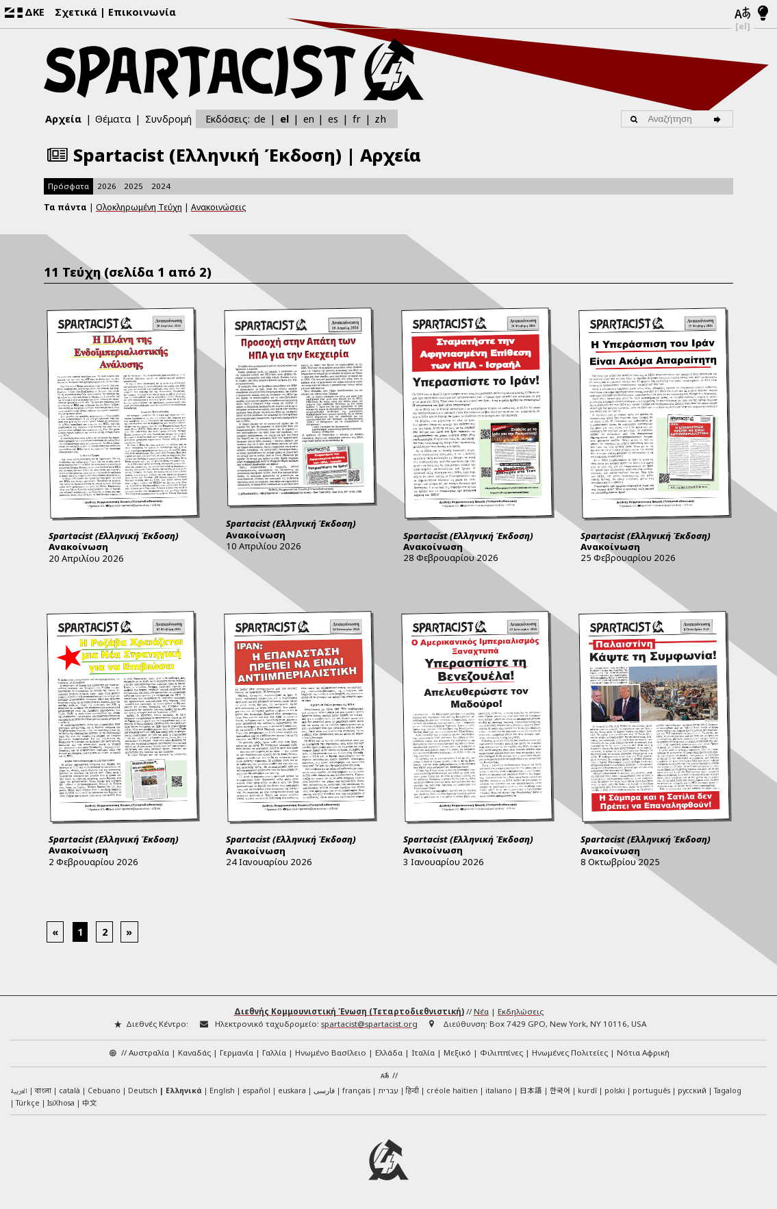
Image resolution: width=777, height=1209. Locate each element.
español (256, 1090)
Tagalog (727, 1090)
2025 (133, 186)
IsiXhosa (61, 1103)
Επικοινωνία (142, 11)
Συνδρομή (168, 118)
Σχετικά (76, 11)
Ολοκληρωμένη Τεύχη (139, 207)
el (284, 118)
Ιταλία (423, 1052)
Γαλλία (274, 1052)
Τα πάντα (65, 207)
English (222, 1090)
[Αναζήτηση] (720, 119)
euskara (292, 1090)
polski (614, 1090)
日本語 (531, 1090)
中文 (89, 1102)
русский (692, 1090)
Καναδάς (194, 1052)
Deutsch (142, 1090)
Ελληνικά (184, 1090)
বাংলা (43, 1091)
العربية (18, 1092)
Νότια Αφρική (643, 1052)
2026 (106, 186)
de (260, 118)
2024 (160, 186)
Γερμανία (236, 1052)
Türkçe (28, 1103)
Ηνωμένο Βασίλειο (330, 1052)
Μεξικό (457, 1052)
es (333, 118)
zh (380, 118)
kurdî (587, 1090)
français (356, 1090)
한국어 (560, 1090)
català (69, 1090)
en (308, 118)
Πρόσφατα (68, 186)
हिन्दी (412, 1090)
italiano (498, 1090)
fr (357, 118)
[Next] (129, 932)
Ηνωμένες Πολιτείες (570, 1052)
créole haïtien (452, 1090)
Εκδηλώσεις (521, 1011)
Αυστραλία (149, 1052)
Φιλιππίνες (501, 1052)
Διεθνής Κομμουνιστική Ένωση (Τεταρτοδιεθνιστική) (349, 1011)
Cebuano (104, 1090)
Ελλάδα (389, 1052)
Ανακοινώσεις (218, 207)
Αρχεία (63, 118)
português (651, 1090)
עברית (388, 1090)
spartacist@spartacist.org (369, 1024)
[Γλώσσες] (742, 14)
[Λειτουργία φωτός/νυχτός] (763, 14)
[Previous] (55, 932)
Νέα (481, 1011)
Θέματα (113, 118)
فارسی (324, 1090)
